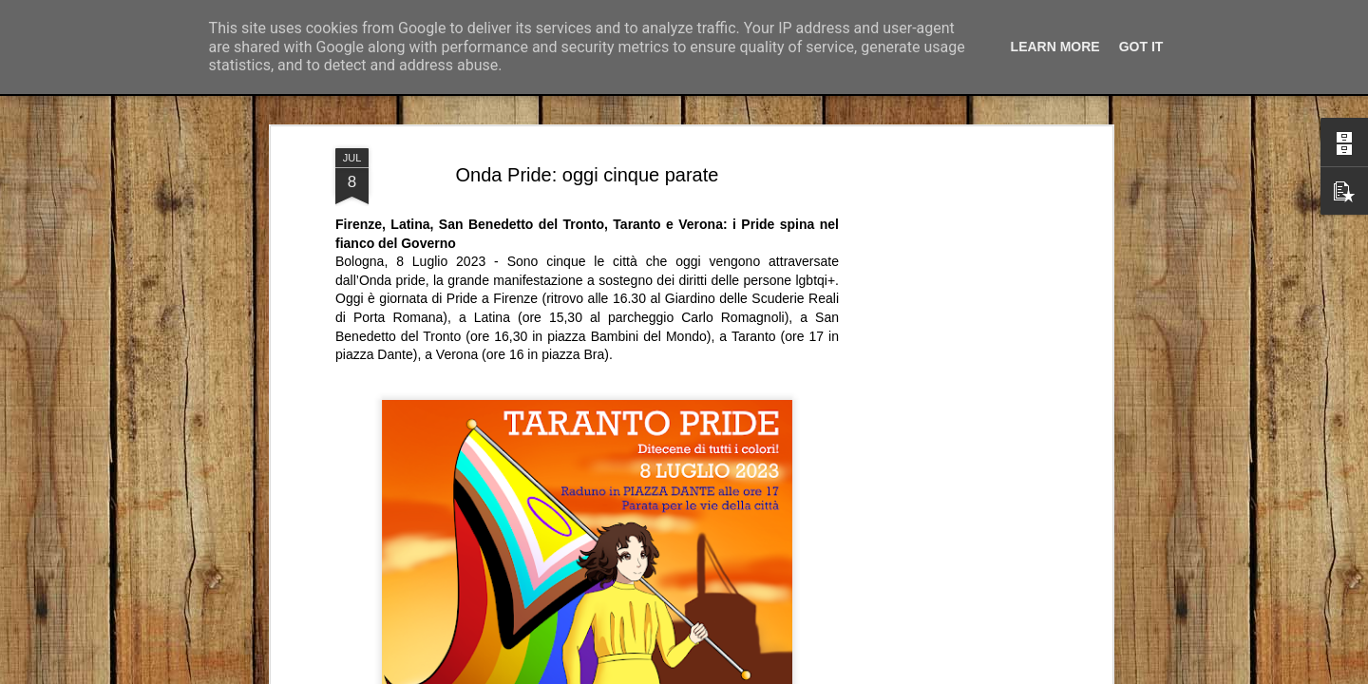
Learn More (1055, 46)
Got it (1141, 46)
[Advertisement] (943, 371)
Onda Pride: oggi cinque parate (587, 97)
